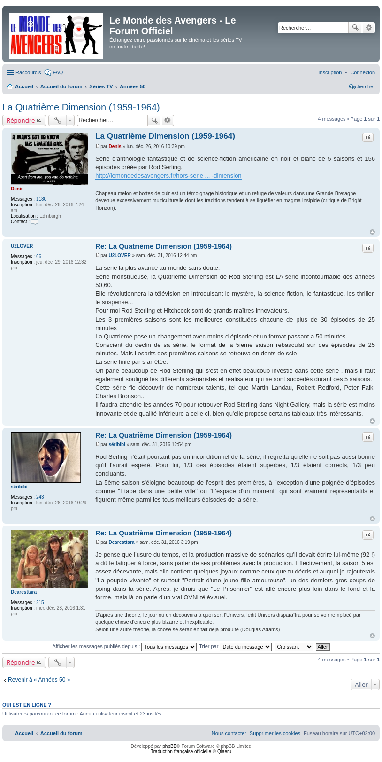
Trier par (235, 646)
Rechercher (355, 27)
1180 (41, 199)
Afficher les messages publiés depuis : (124, 646)
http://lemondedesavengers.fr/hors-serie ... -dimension (168, 175)
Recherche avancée (368, 27)
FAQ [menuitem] (58, 72)
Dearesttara (24, 592)
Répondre (21, 120)
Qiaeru (224, 751)
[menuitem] (362, 72)
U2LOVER (22, 246)
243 (40, 497)
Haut (372, 232)
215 (40, 602)
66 (38, 256)
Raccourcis (28, 72)
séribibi (19, 486)
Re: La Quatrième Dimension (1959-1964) (163, 246)
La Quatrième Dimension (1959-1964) (81, 107)
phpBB (169, 746)
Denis (17, 188)
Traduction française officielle (181, 751)
